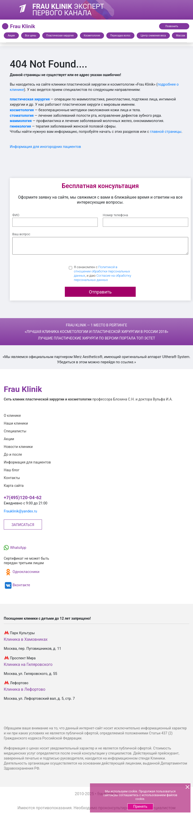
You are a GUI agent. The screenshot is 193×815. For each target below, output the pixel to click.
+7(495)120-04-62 (22, 497)
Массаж (180, 35)
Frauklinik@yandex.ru (20, 511)
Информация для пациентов (27, 462)
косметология (22, 110)
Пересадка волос (120, 35)
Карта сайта (14, 486)
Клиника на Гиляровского (28, 664)
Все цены (30, 35)
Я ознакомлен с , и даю (102, 273)
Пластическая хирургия (60, 35)
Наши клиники (16, 423)
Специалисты (15, 431)
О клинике (12, 416)
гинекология (20, 126)
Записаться (23, 525)
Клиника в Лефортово (24, 689)
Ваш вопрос (21, 234)
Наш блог (11, 470)
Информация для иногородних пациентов (45, 147)
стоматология (22, 115)
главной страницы (165, 132)
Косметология (92, 35)
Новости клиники (18, 447)
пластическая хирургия (30, 99)
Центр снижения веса (153, 35)
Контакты (12, 478)
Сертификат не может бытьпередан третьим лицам (26, 560)
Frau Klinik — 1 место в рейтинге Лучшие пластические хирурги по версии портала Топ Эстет (96, 331)
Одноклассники (21, 572)
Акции (11, 35)
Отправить (100, 292)
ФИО (15, 215)
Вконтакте (17, 585)
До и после (13, 454)
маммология (21, 121)
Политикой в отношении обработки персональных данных (102, 271)
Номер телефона (115, 215)
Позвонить (175, 26)
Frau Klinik (22, 26)
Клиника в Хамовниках (25, 639)
